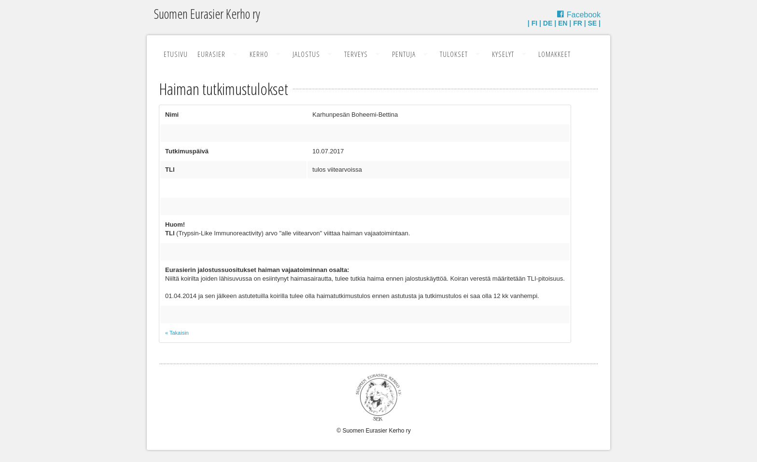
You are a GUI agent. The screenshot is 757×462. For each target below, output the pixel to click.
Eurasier (211, 54)
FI (534, 23)
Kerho (259, 54)
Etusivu (176, 54)
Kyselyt (503, 54)
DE (547, 23)
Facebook (584, 15)
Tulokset (454, 54)
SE (592, 23)
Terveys (356, 54)
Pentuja (404, 54)
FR (577, 23)
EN (562, 23)
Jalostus (306, 54)
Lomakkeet (554, 54)
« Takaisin (177, 333)
